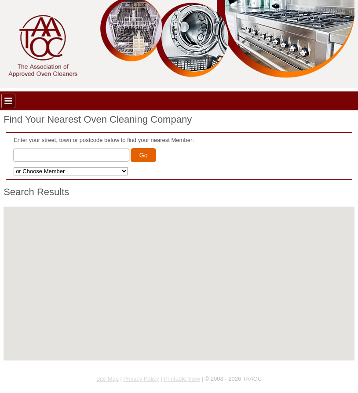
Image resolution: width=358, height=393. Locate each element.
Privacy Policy (141, 378)
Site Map (107, 378)
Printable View (182, 378)
